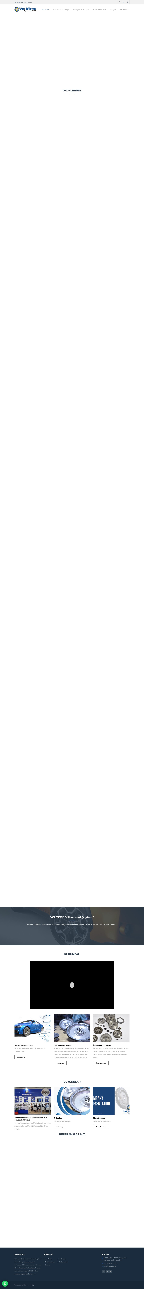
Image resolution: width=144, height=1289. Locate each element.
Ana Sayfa (48, 1259)
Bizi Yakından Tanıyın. (63, 1045)
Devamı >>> (32, 1274)
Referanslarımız (50, 1262)
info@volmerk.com (110, 1266)
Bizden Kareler (63, 1262)
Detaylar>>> (21, 1057)
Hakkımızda (62, 1259)
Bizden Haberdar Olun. (23, 1045)
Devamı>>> (60, 1063)
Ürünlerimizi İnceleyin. (102, 1045)
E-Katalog (58, 1118)
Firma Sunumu (99, 1118)
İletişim (47, 1265)
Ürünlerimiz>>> (101, 1063)
